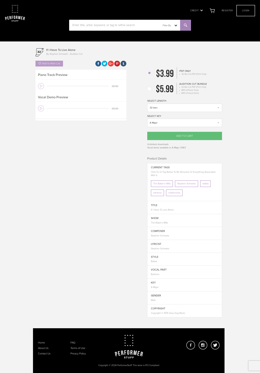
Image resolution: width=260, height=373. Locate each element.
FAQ (72, 342)
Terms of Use (77, 348)
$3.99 (165, 74)
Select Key (154, 116)
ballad (205, 184)
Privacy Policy (78, 353)
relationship (174, 193)
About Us (43, 348)
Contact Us (44, 353)
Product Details (157, 158)
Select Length (156, 101)
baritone (157, 193)
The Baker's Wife (162, 184)
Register (227, 10)
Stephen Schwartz (186, 184)
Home (41, 342)
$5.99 (165, 90)
